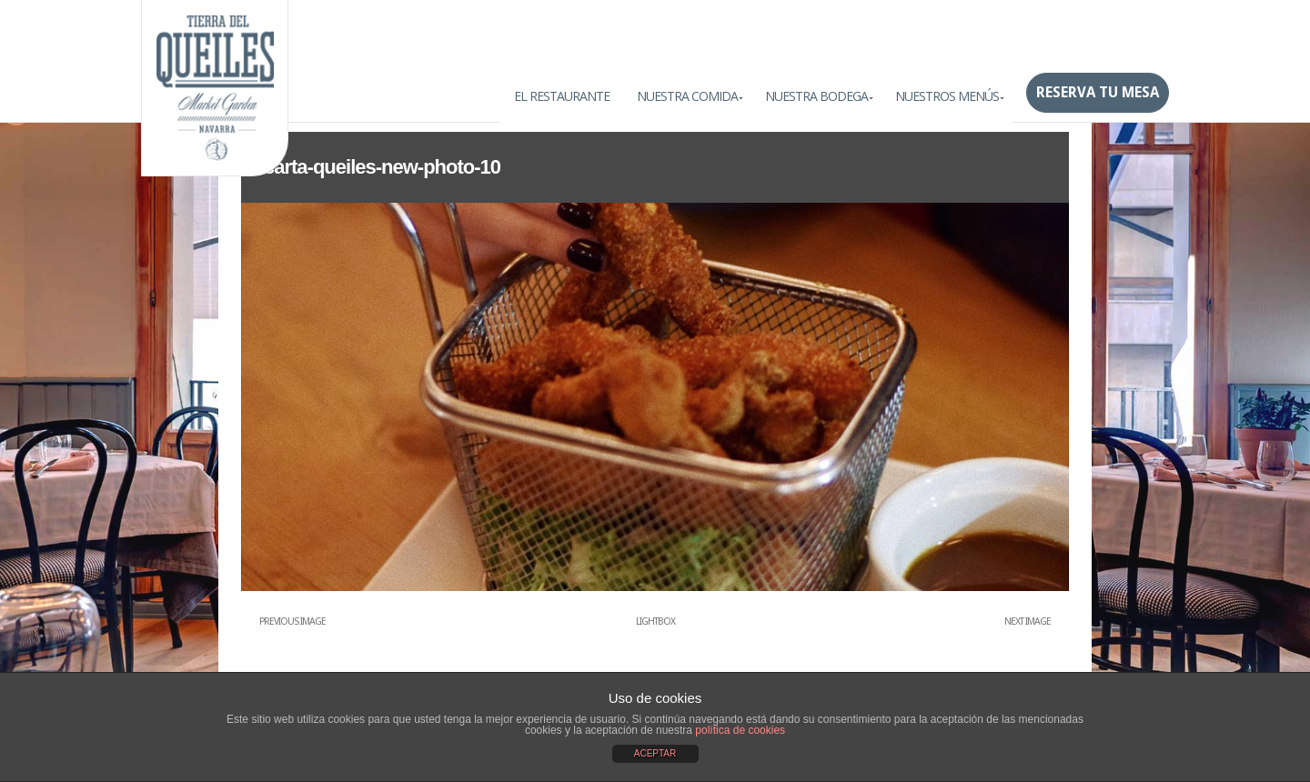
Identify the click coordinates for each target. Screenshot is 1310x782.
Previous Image (292, 621)
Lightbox (655, 621)
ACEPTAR (655, 753)
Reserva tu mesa (1097, 92)
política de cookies (740, 730)
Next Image (1027, 621)
